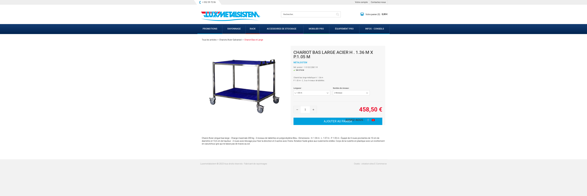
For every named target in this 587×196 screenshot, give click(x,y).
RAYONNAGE (234, 28)
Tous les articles (209, 40)
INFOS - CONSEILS (374, 28)
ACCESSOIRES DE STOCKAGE (281, 28)
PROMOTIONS (210, 28)
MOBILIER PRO (316, 28)
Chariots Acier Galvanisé (230, 40)
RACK (252, 28)
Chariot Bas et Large (253, 40)
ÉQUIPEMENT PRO (344, 28)
